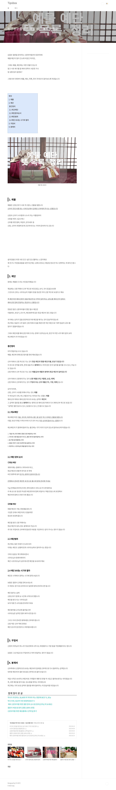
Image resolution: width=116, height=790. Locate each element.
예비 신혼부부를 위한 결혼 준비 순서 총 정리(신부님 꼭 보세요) (30, 704)
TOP (106, 783)
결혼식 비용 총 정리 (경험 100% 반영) (21, 707)
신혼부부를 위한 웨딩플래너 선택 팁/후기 (22, 711)
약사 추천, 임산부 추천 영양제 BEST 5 (21, 701)
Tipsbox (12, 3)
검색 (102, 3)
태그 (16, 8)
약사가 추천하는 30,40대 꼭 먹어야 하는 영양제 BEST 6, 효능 (29, 697)
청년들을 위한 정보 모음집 (17, 723)
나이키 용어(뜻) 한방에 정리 (17, 728)
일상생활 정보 (29, 723)
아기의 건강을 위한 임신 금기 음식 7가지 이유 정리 (23, 726)
